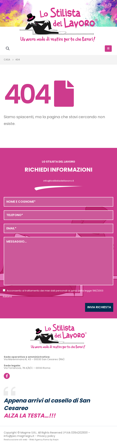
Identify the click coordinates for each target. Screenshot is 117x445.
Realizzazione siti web (15, 439)
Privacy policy (46, 436)
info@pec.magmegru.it (19, 436)
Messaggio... (58, 261)
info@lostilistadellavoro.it (58, 181)
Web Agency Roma (39, 439)
